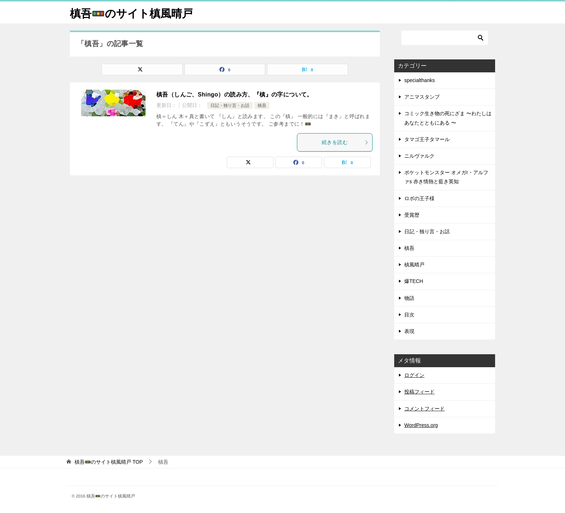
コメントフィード (424, 408)
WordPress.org (421, 425)
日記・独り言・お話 (229, 105)
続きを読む (345, 142)
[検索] (444, 38)
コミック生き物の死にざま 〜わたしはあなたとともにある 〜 (447, 118)
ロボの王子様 (419, 198)
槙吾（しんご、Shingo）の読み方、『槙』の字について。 (234, 94)
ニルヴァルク (419, 156)
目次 (409, 315)
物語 (409, 298)
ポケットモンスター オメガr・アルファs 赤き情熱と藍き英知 (446, 177)
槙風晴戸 (414, 264)
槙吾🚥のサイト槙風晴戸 (131, 12)
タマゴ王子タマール (427, 139)
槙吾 (262, 105)
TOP (109, 462)
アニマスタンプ (422, 97)
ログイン (414, 375)
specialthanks (419, 80)
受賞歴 (411, 215)
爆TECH (413, 281)
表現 (409, 331)
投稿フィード (419, 392)
